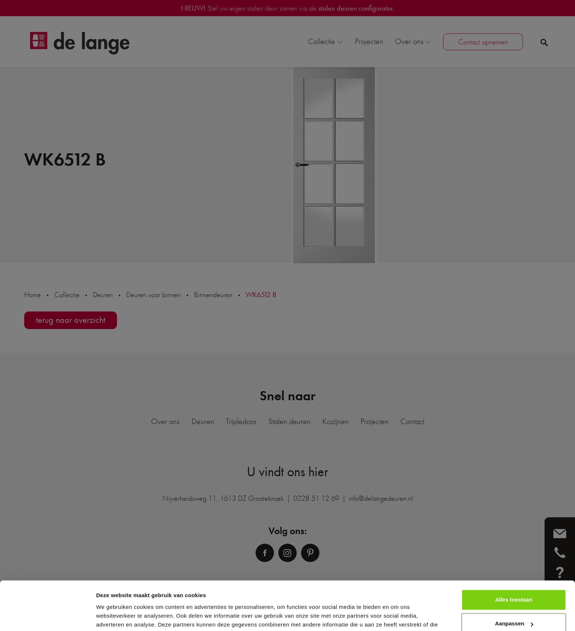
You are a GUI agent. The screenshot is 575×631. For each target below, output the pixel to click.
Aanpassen (514, 586)
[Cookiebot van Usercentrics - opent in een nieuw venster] (47, 616)
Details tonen (113, 616)
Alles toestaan (513, 562)
